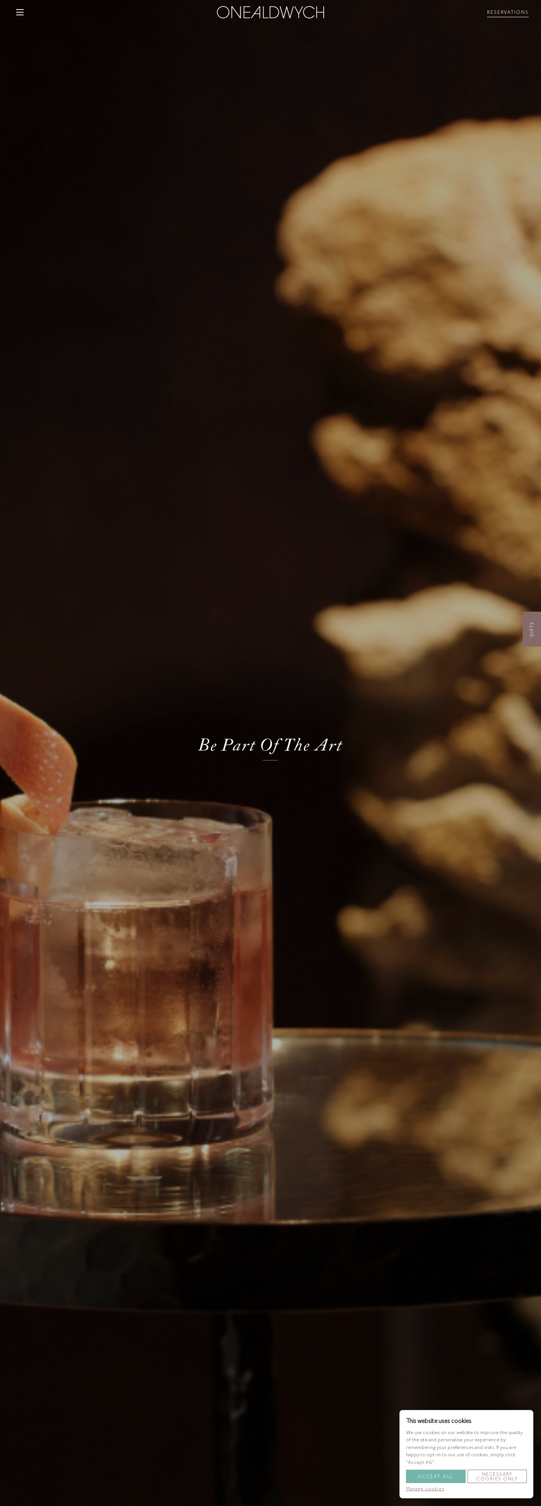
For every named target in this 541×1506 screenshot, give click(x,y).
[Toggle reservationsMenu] (508, 12)
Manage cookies (425, 1488)
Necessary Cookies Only (497, 1477)
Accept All (436, 1476)
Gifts (531, 629)
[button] (20, 12)
